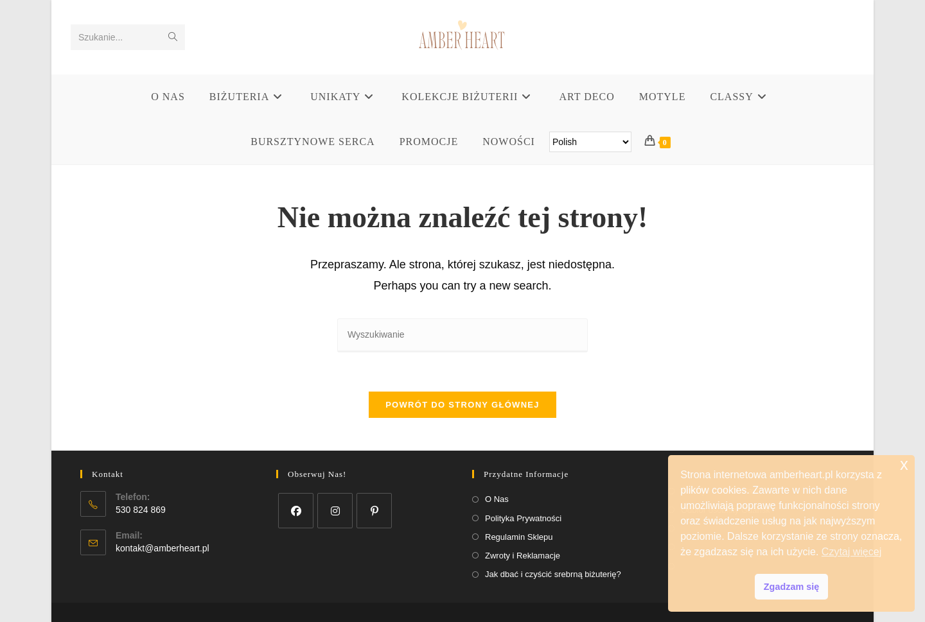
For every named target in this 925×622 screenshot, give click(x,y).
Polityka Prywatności (523, 518)
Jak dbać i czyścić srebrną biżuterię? (553, 574)
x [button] (904, 464)
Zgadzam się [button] (791, 587)
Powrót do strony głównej (462, 405)
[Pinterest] (374, 510)
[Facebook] (295, 510)
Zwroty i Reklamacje (522, 555)
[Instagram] (335, 510)
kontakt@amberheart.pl (162, 548)
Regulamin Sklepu (519, 537)
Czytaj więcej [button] (851, 551)
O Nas (497, 499)
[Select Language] (590, 142)
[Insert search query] (462, 335)
